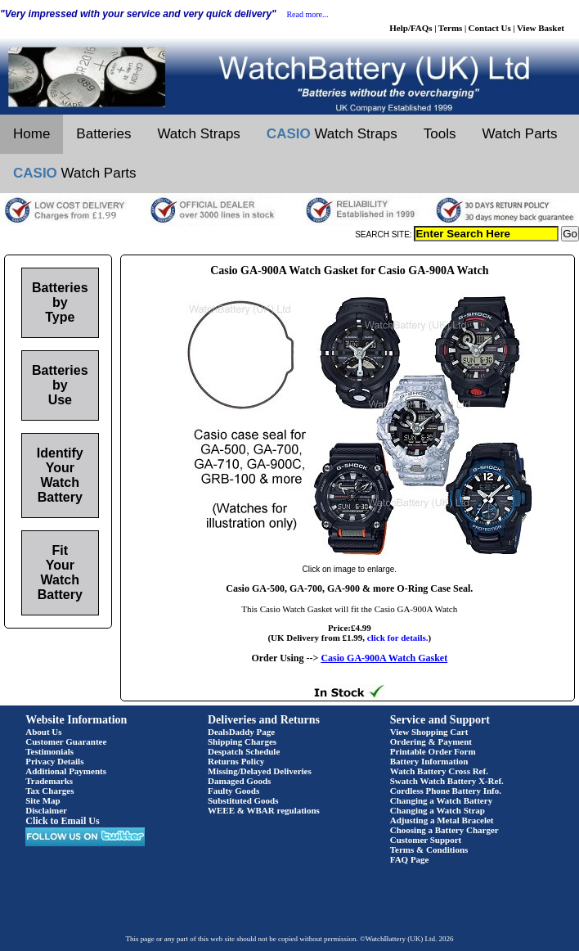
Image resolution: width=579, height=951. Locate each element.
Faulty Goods (233, 791)
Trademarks (49, 781)
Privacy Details (54, 761)
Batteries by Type (60, 302)
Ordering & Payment (431, 741)
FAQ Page (409, 859)
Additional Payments (65, 771)
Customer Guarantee (65, 741)
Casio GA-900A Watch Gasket (384, 658)
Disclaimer (46, 810)
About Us (43, 732)
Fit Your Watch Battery (60, 572)
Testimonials (49, 751)
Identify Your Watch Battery (60, 475)
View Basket (540, 28)
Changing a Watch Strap (437, 810)
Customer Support (426, 840)
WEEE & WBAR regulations (264, 810)
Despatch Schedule (244, 751)
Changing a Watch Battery (441, 800)
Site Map (42, 800)
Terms (450, 28)
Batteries (103, 134)
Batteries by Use (60, 385)
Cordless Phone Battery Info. (445, 791)
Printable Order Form (433, 751)
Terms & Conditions (429, 849)
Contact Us (490, 28)
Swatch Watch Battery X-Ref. (447, 781)
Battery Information (429, 761)
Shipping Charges (242, 741)
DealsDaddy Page (241, 732)
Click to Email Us (62, 821)
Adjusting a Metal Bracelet (442, 820)
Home (31, 134)
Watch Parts (520, 134)
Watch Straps (198, 134)
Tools (440, 134)
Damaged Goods (239, 781)
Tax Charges (49, 791)
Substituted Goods (243, 800)
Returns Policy (236, 761)
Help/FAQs (410, 28)
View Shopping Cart (429, 732)
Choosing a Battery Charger (444, 830)
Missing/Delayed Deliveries (260, 771)
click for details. (398, 637)
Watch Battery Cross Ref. (439, 771)
